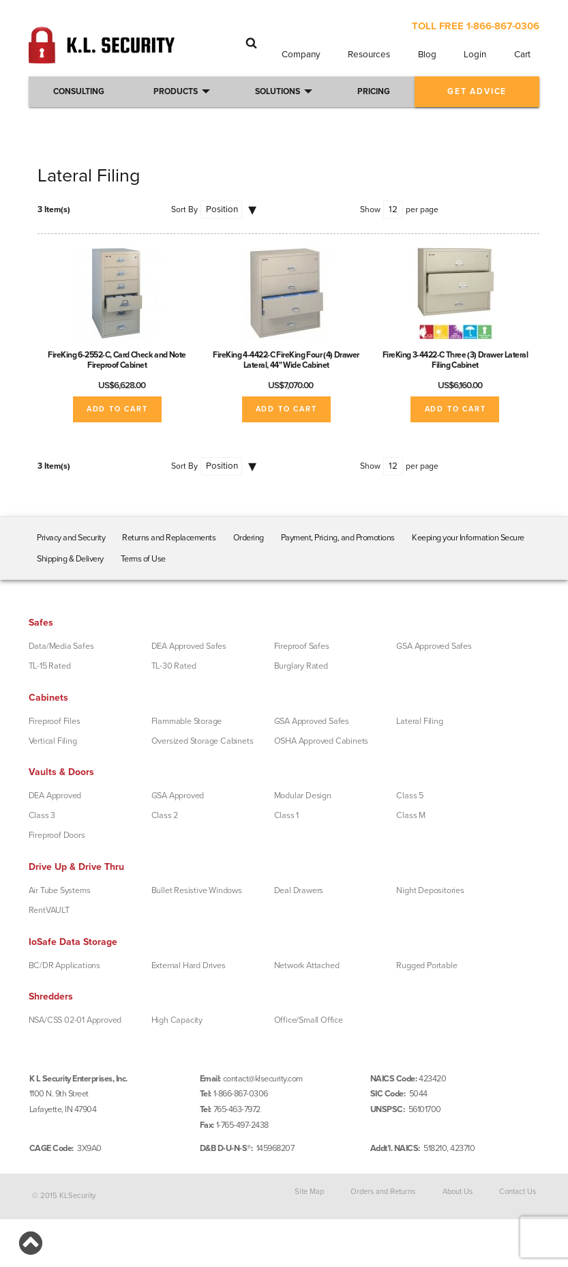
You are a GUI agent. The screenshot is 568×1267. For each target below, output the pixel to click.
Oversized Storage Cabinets (202, 741)
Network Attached (307, 965)
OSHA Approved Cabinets (321, 741)
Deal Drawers (299, 890)
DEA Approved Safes (188, 646)
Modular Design (302, 795)
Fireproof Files (54, 721)
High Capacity (177, 1020)
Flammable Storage (186, 721)
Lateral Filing (419, 721)
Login (475, 54)
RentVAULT (49, 910)
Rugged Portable (426, 965)
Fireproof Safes (301, 646)
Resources (369, 54)
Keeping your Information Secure (468, 537)
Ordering (248, 537)
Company (301, 54)
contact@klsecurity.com (263, 1078)
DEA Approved (55, 795)
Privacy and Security (71, 537)
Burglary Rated (301, 665)
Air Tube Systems (60, 890)
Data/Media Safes (61, 646)
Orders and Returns (382, 1190)
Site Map (309, 1190)
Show (370, 209)
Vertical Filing (53, 741)
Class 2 (165, 815)
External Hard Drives (188, 965)
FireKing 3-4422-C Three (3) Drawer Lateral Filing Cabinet (455, 360)
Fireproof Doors (57, 835)
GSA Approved (178, 795)
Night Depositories (430, 890)
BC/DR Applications (64, 965)
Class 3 (42, 815)
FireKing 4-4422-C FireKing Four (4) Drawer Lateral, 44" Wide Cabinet (286, 360)
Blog (427, 54)
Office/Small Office (308, 1020)
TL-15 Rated (50, 665)
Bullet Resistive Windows (196, 890)
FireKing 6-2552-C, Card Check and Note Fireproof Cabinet (117, 360)
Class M (410, 815)
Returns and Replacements (168, 537)
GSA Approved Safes (433, 646)
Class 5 (409, 795)
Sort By (184, 209)
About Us (458, 1190)
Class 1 (286, 815)
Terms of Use (143, 558)
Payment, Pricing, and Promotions (338, 537)
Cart (522, 54)
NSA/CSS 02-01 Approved (75, 1020)
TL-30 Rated (173, 665)
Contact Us (517, 1190)
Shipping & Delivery (70, 558)
